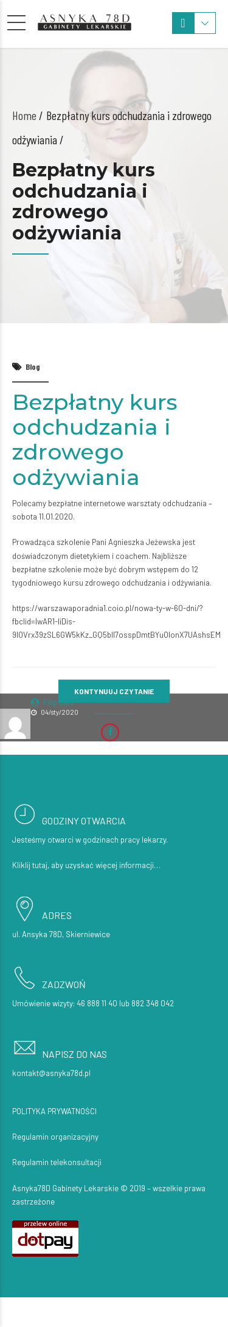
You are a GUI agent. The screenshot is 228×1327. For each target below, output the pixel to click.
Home (24, 115)
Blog (33, 366)
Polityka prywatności (54, 1111)
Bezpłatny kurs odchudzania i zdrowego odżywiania (95, 439)
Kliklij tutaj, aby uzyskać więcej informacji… (86, 865)
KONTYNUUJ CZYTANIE (114, 691)
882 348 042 (152, 1003)
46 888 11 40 (97, 1003)
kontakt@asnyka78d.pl (51, 1073)
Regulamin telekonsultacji (57, 1162)
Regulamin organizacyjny (55, 1136)
